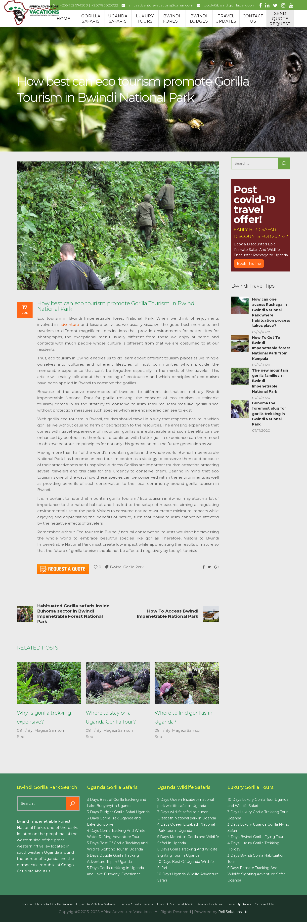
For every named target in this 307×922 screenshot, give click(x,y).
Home (26, 904)
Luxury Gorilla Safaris (135, 904)
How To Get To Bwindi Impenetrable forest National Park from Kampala (271, 348)
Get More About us (33, 871)
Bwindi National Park (175, 904)
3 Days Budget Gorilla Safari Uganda (118, 812)
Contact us (264, 904)
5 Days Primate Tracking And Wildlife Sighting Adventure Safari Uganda (256, 874)
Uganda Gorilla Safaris (54, 904)
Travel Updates (238, 904)
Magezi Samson (49, 730)
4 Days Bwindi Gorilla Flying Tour (255, 837)
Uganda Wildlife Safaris (95, 904)
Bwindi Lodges (209, 904)
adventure (69, 324)
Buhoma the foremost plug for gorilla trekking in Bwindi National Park (269, 413)
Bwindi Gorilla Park (127, 567)
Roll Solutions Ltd (233, 912)
